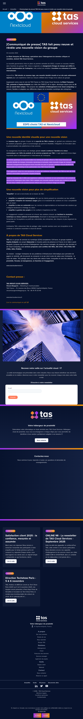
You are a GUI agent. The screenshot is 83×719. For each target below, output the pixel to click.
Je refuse (37, 715)
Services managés (41, 656)
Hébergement (41, 648)
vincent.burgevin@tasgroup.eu (16, 290)
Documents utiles (53, 683)
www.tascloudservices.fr (14, 297)
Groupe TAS (41, 642)
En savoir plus (42, 711)
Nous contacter (41, 440)
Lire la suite (11, 561)
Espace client (41, 665)
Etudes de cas (41, 637)
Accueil (5, 9)
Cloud (41, 651)
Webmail (41, 667)
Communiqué (11, 39)
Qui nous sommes (41, 634)
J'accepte (45, 715)
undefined (9, 573)
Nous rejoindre (41, 640)
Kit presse (42, 683)
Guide (35, 683)
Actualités (13, 9)
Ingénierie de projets (41, 659)
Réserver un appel (41, 676)
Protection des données (41, 653)
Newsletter (50, 531)
